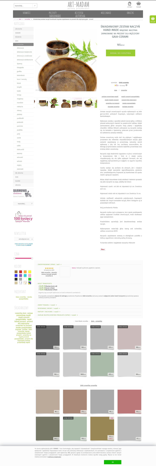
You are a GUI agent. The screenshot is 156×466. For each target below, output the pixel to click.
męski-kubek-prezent (112, 100)
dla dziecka (19, 173)
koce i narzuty (22, 79)
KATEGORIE (19, 23)
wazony (19, 153)
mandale (20, 103)
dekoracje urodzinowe (24, 56)
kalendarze (21, 75)
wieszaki (20, 157)
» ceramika (20, 44)
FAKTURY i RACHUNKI (49, 312)
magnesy (20, 99)
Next (93, 60)
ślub (16, 177)
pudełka (20, 130)
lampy (19, 95)
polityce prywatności (54, 457)
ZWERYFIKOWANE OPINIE (50, 264)
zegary (19, 165)
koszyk (138, 7)
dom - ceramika (96, 321)
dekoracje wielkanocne (25, 60)
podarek (28, 245)
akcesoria (18, 29)
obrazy (19, 110)
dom (16, 41)
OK (113, 462)
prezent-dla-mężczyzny (129, 100)
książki (19, 87)
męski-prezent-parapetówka (130, 96)
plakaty (19, 114)
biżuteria (18, 37)
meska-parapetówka (128, 103)
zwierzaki (20, 169)
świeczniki (20, 149)
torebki (17, 181)
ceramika (124, 90)
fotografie (20, 68)
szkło (18, 146)
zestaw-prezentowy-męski (110, 96)
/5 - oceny (119, 85)
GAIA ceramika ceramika (88, 385)
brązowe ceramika (113, 106)
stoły (18, 142)
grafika (19, 71)
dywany (19, 64)
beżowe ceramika (127, 106)
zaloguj (129, 7)
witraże (19, 161)
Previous (37, 60)
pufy (18, 134)
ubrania (18, 185)
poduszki (20, 122)
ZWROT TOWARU (47, 305)
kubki (19, 91)
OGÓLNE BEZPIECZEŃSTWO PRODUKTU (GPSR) (58, 315)
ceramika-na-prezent (112, 103)
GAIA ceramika (124, 82)
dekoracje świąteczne (24, 52)
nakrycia (20, 107)
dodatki (17, 33)
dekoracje (20, 48)
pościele (20, 126)
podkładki (20, 118)
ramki (19, 138)
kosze (19, 83)
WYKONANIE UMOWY (49, 308)
